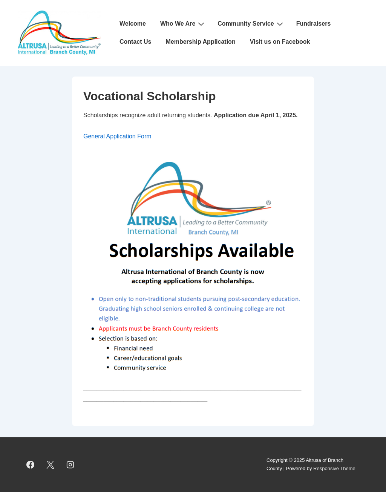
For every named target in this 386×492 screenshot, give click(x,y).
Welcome (132, 23)
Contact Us (135, 41)
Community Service (251, 23)
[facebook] (30, 464)
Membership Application (200, 41)
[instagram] (70, 464)
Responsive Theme (334, 468)
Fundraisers (313, 23)
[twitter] (50, 464)
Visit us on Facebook (280, 41)
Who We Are (183, 23)
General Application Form (117, 136)
